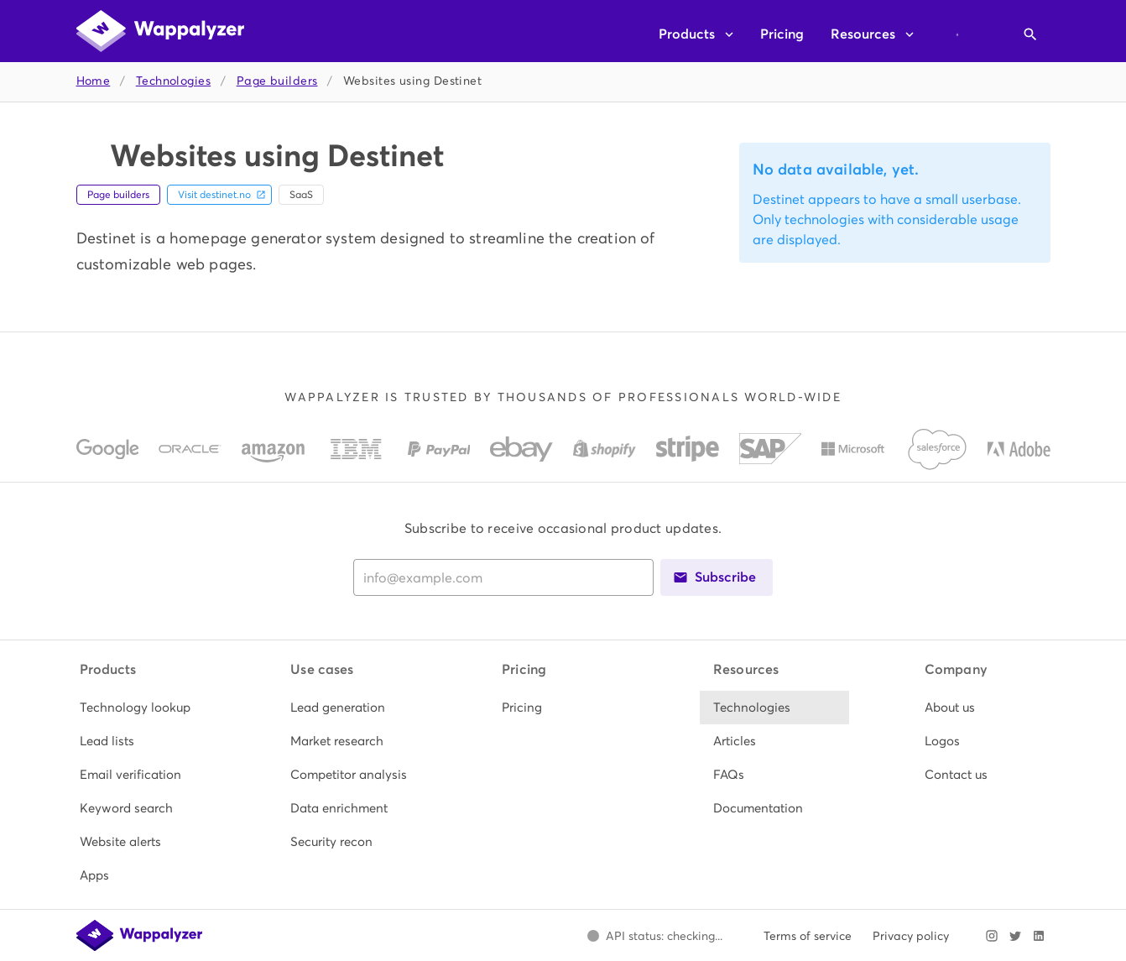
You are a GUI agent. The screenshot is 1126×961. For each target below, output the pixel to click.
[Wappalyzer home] (160, 31)
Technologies (173, 81)
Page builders (277, 81)
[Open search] (1030, 34)
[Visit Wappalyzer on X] (1015, 936)
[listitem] (141, 707)
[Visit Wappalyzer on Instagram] (991, 936)
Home (93, 81)
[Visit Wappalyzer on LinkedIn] (1038, 936)
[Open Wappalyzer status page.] (655, 936)
